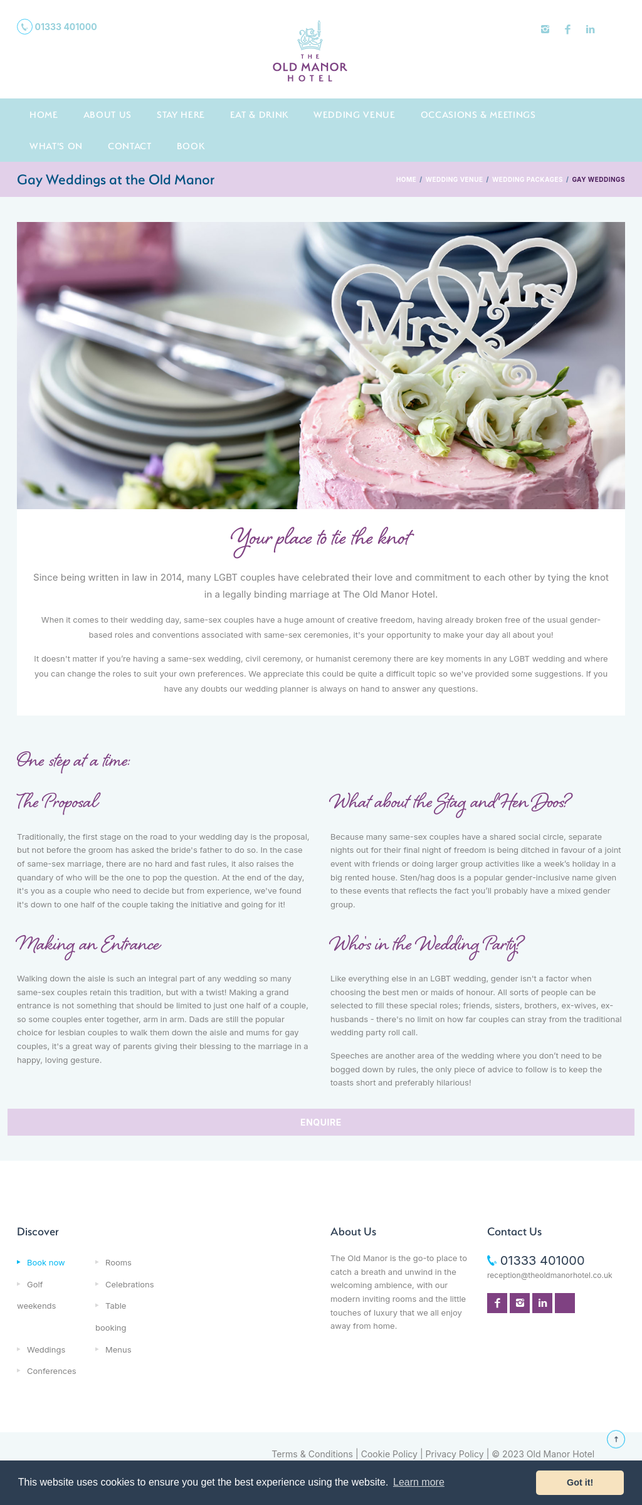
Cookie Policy (389, 1454)
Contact (130, 146)
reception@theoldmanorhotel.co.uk (550, 1275)
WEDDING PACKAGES (527, 179)
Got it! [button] (580, 1482)
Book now (46, 1262)
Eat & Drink (259, 114)
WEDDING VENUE (454, 179)
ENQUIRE (321, 1122)
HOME (406, 179)
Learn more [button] (419, 1482)
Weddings (46, 1349)
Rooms (118, 1262)
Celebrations (129, 1284)
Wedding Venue (354, 114)
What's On (56, 146)
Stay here (181, 114)
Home (43, 114)
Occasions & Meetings (478, 114)
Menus (118, 1349)
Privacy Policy (455, 1454)
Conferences (51, 1371)
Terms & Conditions (312, 1454)
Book (191, 146)
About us (107, 114)
